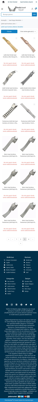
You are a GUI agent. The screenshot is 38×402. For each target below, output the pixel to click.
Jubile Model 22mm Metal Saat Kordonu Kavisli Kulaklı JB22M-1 (28, 89)
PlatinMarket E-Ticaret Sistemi (14, 400)
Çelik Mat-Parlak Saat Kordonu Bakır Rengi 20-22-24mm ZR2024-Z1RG (28, 56)
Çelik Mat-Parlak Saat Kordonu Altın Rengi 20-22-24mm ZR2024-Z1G (10, 56)
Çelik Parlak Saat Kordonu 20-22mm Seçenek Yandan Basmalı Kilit (10, 89)
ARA (34, 14)
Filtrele (9, 31)
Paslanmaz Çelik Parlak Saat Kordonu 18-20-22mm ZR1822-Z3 (28, 122)
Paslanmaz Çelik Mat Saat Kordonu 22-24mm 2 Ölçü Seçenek (10, 122)
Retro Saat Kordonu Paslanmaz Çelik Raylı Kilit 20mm (10, 155)
